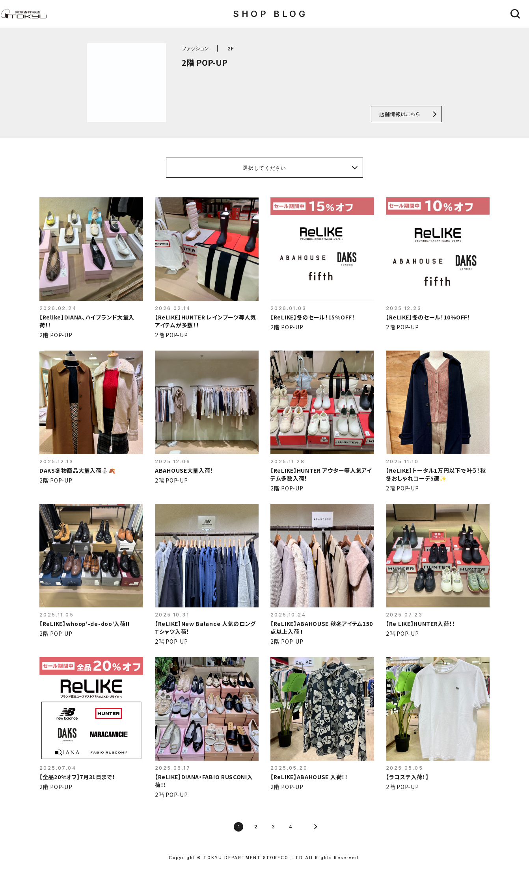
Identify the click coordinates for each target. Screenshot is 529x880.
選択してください (264, 168)
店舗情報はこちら (399, 114)
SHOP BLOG (270, 14)
